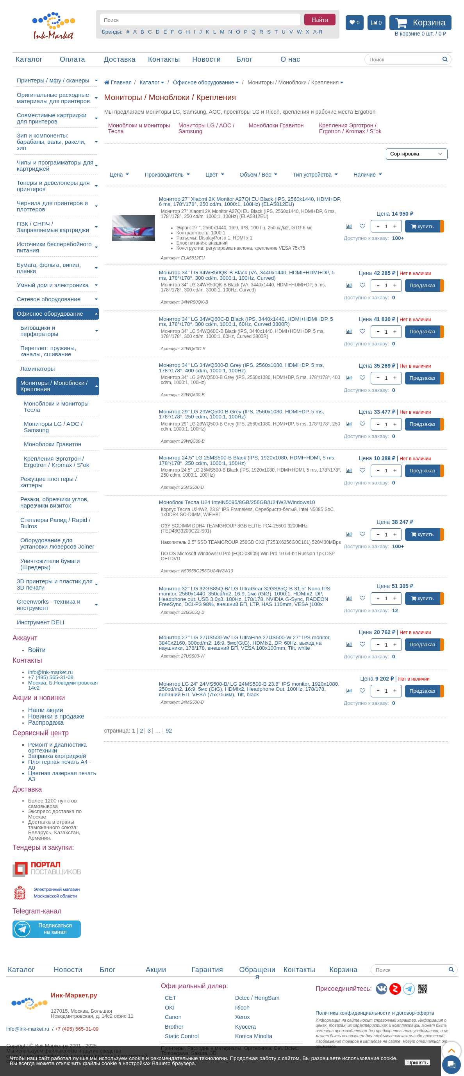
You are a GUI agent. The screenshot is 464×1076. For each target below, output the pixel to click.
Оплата (72, 59)
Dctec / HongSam (257, 998)
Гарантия (207, 970)
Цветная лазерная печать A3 (62, 776)
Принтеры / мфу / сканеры (53, 80)
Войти (37, 650)
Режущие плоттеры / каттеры (48, 481)
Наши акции (45, 710)
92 (169, 731)
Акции (156, 970)
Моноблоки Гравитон (276, 125)
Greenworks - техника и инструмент (48, 604)
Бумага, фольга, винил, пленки (49, 267)
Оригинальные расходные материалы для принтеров (53, 97)
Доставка (120, 59)
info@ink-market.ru (27, 1029)
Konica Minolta (253, 1036)
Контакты (164, 59)
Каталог (29, 59)
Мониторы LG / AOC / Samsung (206, 128)
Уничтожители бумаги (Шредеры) (50, 564)
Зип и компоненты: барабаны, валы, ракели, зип (51, 141)
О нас (290, 59)
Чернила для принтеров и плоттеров (52, 206)
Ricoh (242, 1008)
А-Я (317, 32)
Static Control (182, 1036)
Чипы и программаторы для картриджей (55, 165)
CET (170, 998)
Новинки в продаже (56, 716)
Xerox (242, 1017)
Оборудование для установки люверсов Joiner (57, 543)
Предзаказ (422, 285)
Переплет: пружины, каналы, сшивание (48, 351)
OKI (170, 1008)
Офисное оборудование (50, 313)
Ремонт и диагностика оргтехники (57, 748)
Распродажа (46, 722)
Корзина (343, 970)
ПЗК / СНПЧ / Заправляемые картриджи (53, 226)
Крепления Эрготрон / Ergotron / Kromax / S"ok (350, 128)
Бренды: (112, 32)
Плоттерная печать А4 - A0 (59, 765)
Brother (174, 1027)
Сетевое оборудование (48, 299)
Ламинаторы (37, 368)
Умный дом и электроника (53, 285)
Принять (417, 1062)
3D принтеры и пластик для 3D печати (55, 584)
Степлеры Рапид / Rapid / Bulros (55, 523)
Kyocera (245, 1027)
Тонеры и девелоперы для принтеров (53, 185)
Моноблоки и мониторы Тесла (139, 128)
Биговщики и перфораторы (39, 330)
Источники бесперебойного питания (54, 247)
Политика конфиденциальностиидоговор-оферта (375, 1013)
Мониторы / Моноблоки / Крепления (54, 385)
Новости (206, 59)
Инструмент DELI (40, 622)
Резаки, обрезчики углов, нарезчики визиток (54, 502)
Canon (173, 1017)
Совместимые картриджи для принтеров (51, 118)
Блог (244, 59)
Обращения (257, 973)
